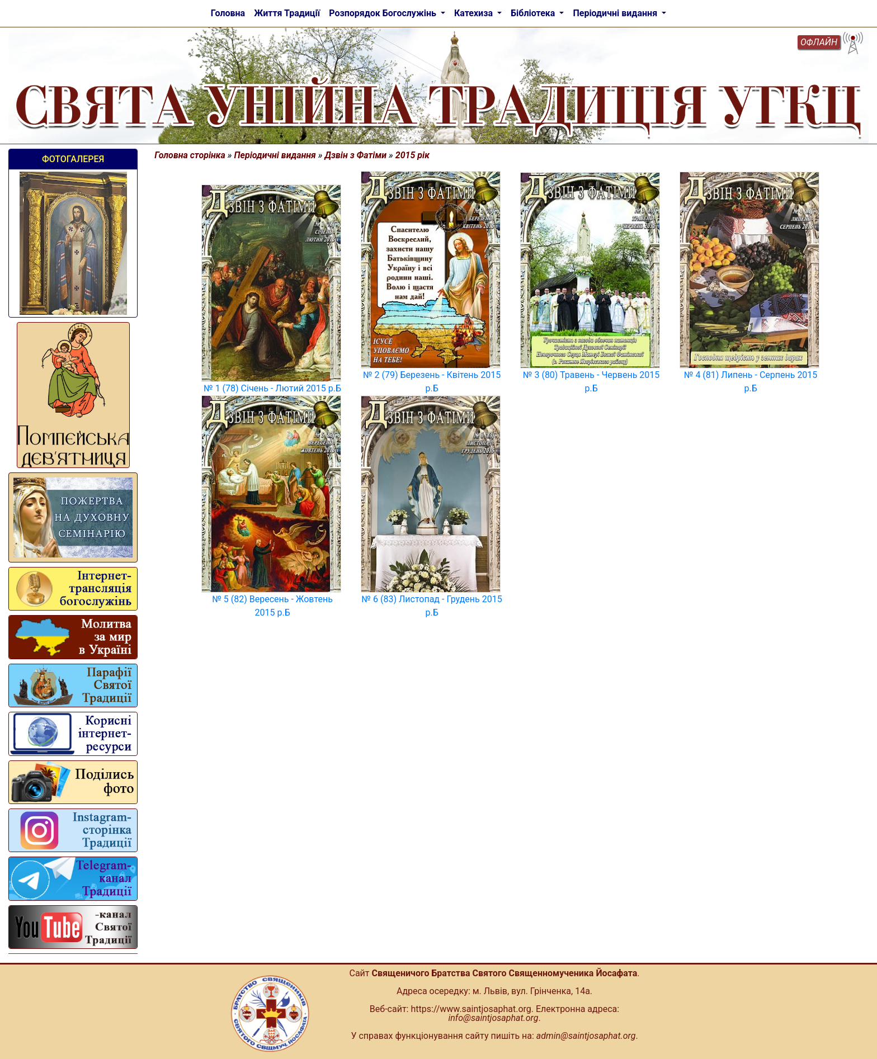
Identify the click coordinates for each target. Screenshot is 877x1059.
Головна (228, 13)
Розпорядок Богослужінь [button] (383, 13)
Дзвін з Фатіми (356, 155)
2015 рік (412, 155)
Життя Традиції (287, 13)
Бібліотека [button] (534, 13)
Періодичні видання (275, 155)
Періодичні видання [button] (616, 13)
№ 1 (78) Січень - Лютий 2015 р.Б (272, 388)
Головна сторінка (189, 155)
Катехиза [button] (474, 13)
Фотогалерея (73, 159)
